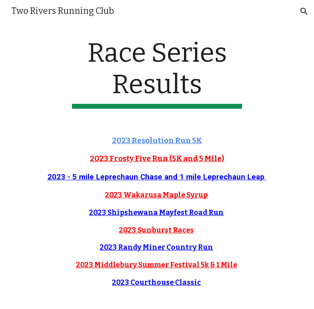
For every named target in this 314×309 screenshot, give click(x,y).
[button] (304, 11)
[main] (157, 73)
